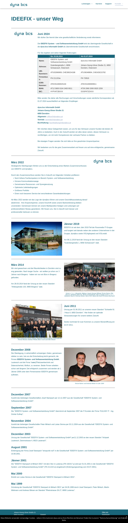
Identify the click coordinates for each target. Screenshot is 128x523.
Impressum (106, 514)
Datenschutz (106, 517)
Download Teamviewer (109, 519)
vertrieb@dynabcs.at (54, 120)
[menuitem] (87, 3)
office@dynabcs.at (55, 117)
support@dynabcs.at (47, 519)
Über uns (105, 512)
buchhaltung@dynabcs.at (60, 123)
